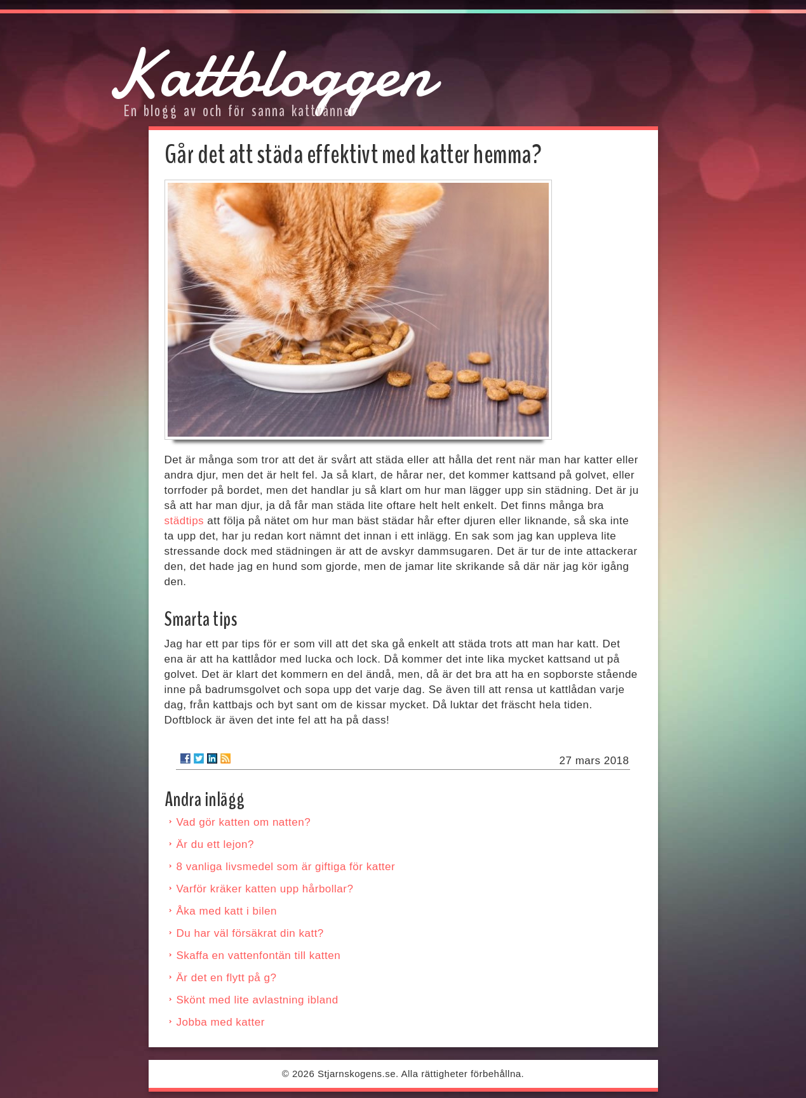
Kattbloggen (269, 73)
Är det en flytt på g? (227, 978)
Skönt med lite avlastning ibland (258, 1000)
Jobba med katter (221, 1022)
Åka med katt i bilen (227, 911)
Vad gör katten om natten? (244, 822)
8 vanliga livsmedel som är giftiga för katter (286, 867)
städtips (185, 521)
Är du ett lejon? (215, 844)
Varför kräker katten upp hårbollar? (265, 889)
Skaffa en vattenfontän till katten (259, 955)
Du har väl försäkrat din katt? (250, 933)
